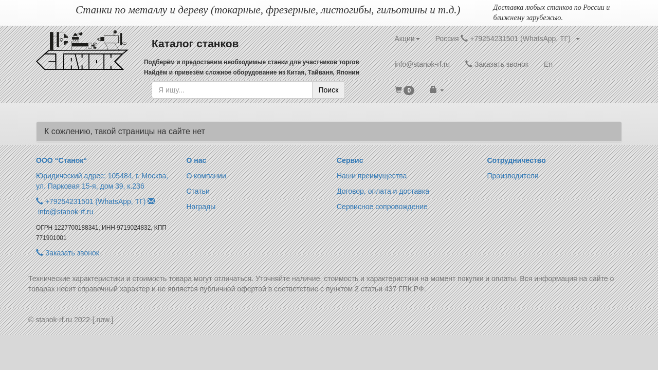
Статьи (198, 191)
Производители (513, 176)
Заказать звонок (496, 64)
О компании (206, 176)
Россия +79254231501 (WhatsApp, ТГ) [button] (507, 38)
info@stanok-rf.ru (422, 64)
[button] (405, 90)
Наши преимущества (372, 176)
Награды (201, 206)
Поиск (329, 90)
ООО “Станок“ (61, 160)
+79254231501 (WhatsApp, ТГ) (95, 201)
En (548, 64)
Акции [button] (407, 38)
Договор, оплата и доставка (383, 191)
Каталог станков (195, 43)
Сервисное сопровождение (382, 206)
